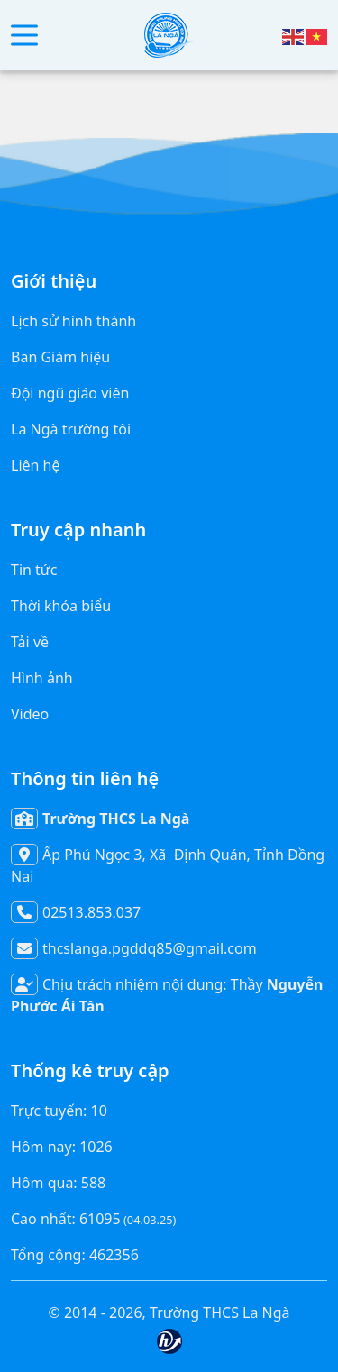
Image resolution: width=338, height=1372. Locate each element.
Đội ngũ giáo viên (70, 393)
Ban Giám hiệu (60, 357)
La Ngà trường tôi (71, 429)
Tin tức (34, 570)
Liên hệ (35, 465)
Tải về (30, 642)
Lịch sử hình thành (73, 321)
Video (30, 714)
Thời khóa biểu (61, 606)
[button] (24, 35)
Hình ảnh (42, 678)
